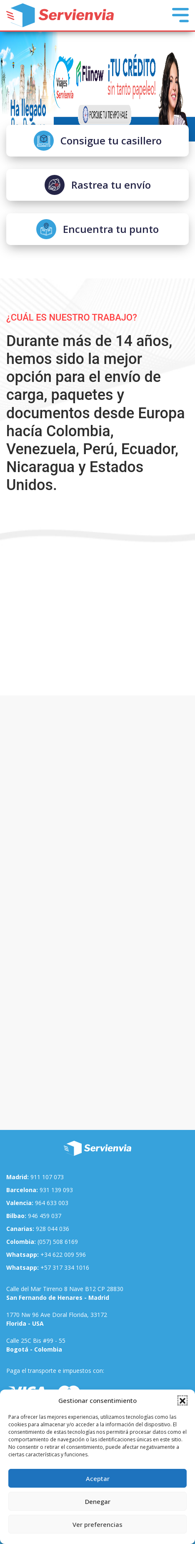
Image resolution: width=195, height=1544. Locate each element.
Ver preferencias (97, 1524)
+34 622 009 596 (46, 1254)
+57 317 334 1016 (47, 1267)
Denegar (97, 1501)
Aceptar (98, 1478)
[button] (182, 1400)
